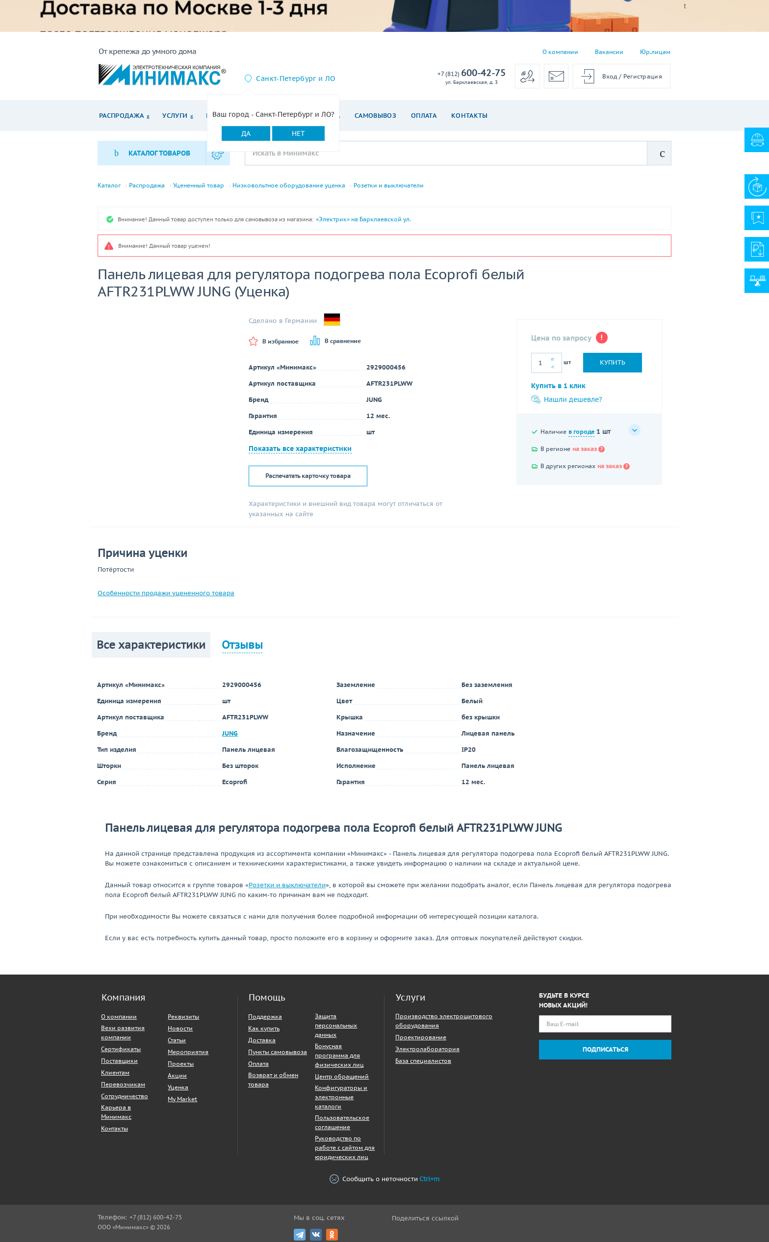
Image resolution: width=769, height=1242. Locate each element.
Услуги (174, 115)
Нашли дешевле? (566, 400)
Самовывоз (375, 115)
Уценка (178, 1087)
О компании (560, 51)
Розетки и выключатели (389, 185)
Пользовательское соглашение (342, 1122)
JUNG (230, 733)
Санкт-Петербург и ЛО (295, 78)
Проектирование (420, 1037)
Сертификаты (121, 1049)
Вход (609, 76)
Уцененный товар (198, 185)
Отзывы (242, 645)
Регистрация (642, 76)
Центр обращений (342, 1076)
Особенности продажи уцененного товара (166, 593)
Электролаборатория (427, 1049)
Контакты (469, 115)
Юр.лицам (655, 51)
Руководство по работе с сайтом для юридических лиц (345, 1148)
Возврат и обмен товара (273, 1079)
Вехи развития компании (123, 1032)
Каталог (109, 185)
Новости (180, 1028)
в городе (581, 432)
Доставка (262, 1040)
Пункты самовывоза (277, 1052)
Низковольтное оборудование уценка (288, 185)
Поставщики (119, 1060)
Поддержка (265, 1016)
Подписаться (605, 1049)
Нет (298, 133)
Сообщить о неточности (384, 1179)
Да (246, 133)
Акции (177, 1075)
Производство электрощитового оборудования (443, 1020)
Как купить (264, 1028)
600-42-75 (471, 73)
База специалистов (423, 1060)
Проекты (181, 1063)
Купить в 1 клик (558, 386)
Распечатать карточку (308, 476)
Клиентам (115, 1072)
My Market (182, 1099)
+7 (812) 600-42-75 (155, 1217)
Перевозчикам (123, 1084)
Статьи (177, 1040)
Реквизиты (183, 1016)
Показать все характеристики (300, 448)
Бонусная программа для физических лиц (339, 1055)
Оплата (423, 115)
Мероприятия (188, 1052)
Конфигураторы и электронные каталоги (341, 1097)
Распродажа (121, 115)
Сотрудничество (124, 1096)
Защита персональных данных (336, 1025)
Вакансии (609, 51)
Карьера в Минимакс (116, 1112)
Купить (612, 362)
